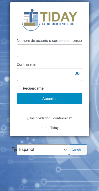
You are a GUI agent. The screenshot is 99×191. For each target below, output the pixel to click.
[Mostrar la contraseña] (77, 73)
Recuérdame (33, 88)
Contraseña (26, 64)
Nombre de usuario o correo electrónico (49, 40)
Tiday (49, 20)
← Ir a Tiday (49, 128)
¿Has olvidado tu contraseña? (49, 118)
